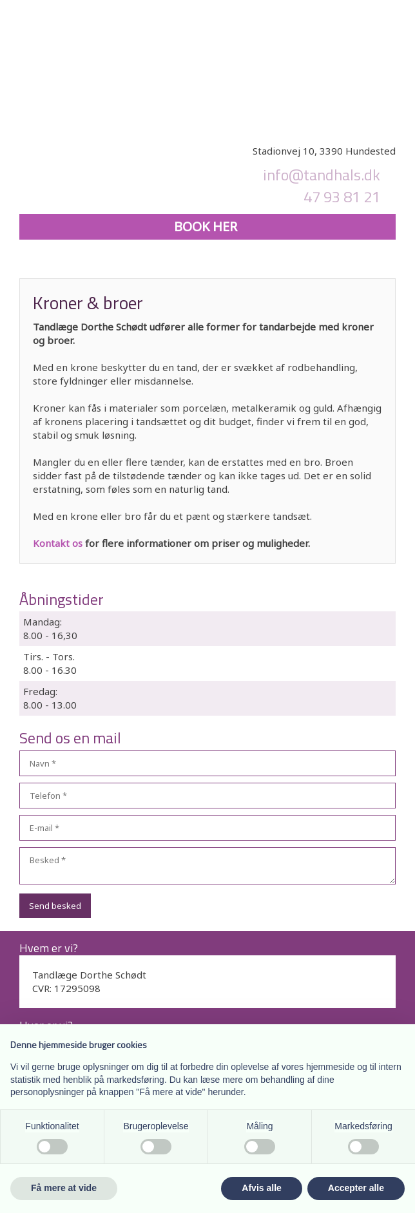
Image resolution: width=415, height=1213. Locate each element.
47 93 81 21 (342, 196)
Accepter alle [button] (356, 1188)
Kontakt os (57, 543)
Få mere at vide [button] (64, 1188)
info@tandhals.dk (321, 174)
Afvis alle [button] (261, 1188)
